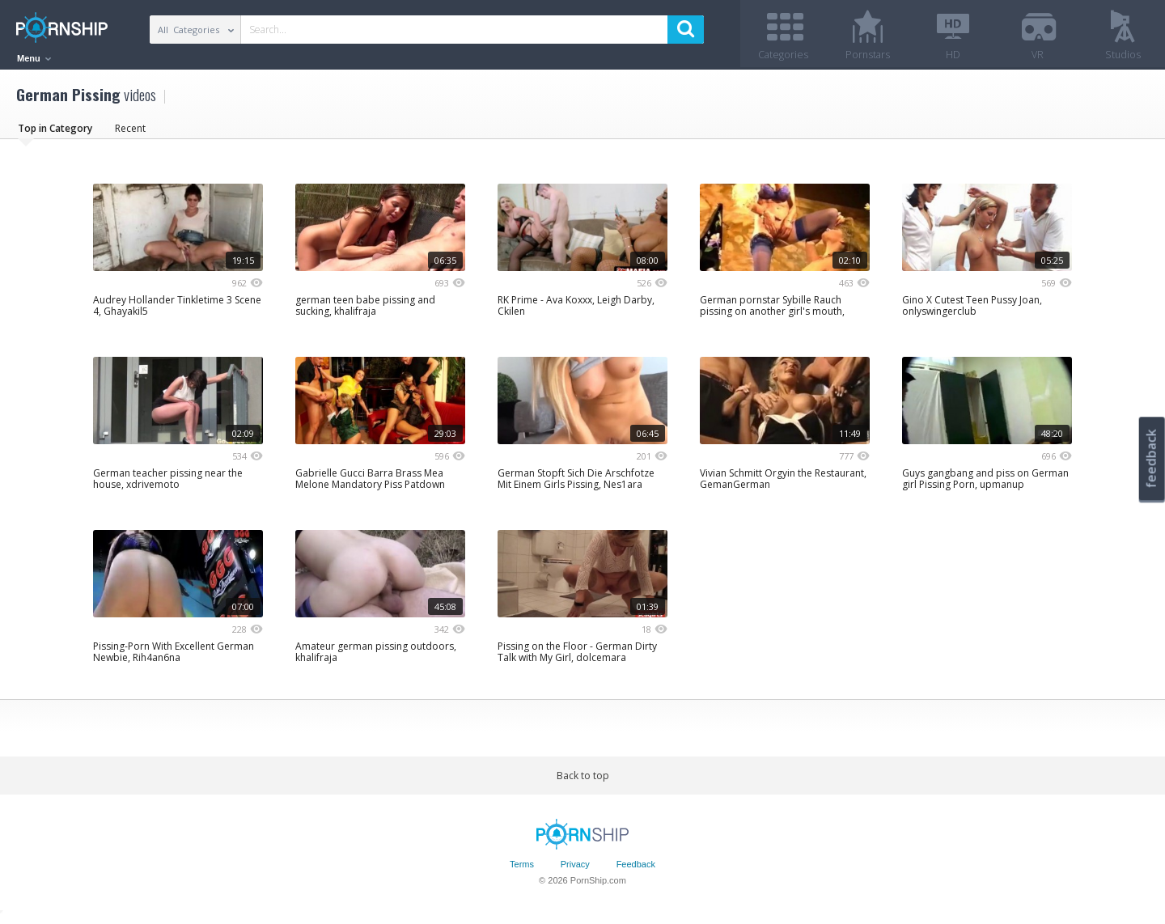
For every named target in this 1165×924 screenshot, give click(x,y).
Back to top (583, 780)
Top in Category (55, 133)
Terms (522, 870)
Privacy (575, 870)
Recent (130, 133)
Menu (34, 58)
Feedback (635, 870)
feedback (1151, 458)
